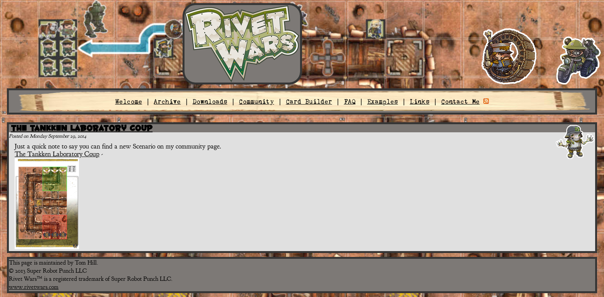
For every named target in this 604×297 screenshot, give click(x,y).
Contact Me (460, 101)
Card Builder (309, 101)
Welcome (128, 101)
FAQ (350, 101)
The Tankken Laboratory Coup (82, 128)
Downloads (210, 101)
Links (420, 101)
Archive (167, 101)
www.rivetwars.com (34, 287)
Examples (382, 101)
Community (256, 101)
